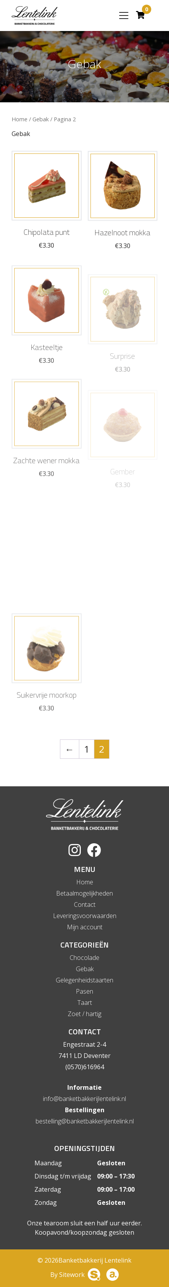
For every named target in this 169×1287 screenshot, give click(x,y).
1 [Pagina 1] (86, 749)
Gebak (40, 119)
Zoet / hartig (84, 1014)
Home (19, 119)
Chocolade (84, 957)
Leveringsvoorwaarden (84, 915)
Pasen (84, 991)
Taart (84, 1002)
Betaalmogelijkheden (84, 893)
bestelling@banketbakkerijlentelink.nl (85, 1121)
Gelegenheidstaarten (84, 980)
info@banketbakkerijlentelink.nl (84, 1098)
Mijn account (84, 927)
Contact (85, 904)
